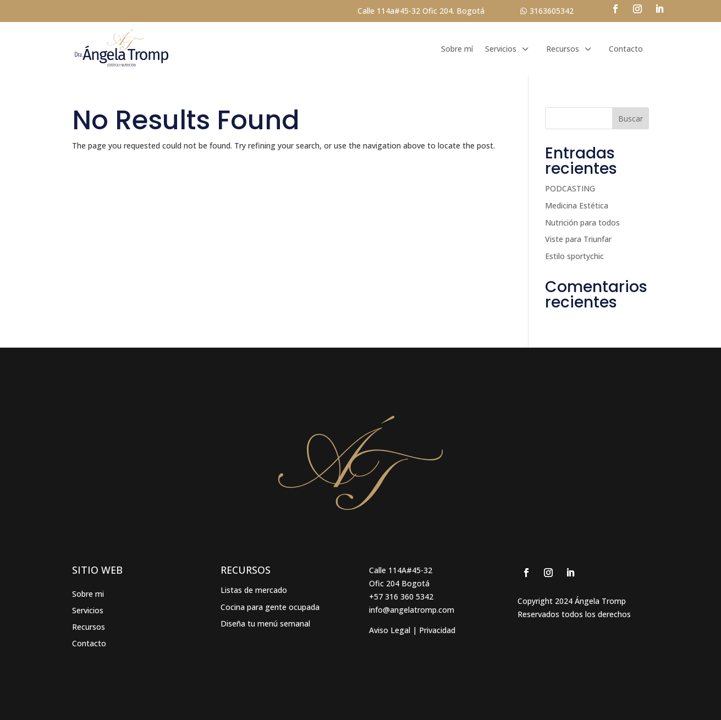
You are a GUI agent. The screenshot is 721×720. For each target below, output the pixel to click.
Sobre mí (457, 48)
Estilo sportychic (574, 256)
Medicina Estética (576, 205)
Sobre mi (88, 594)
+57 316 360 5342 (401, 596)
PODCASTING (570, 188)
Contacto (626, 48)
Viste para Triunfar (578, 239)
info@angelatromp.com (411, 609)
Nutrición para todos (582, 222)
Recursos (562, 48)
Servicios (500, 48)
